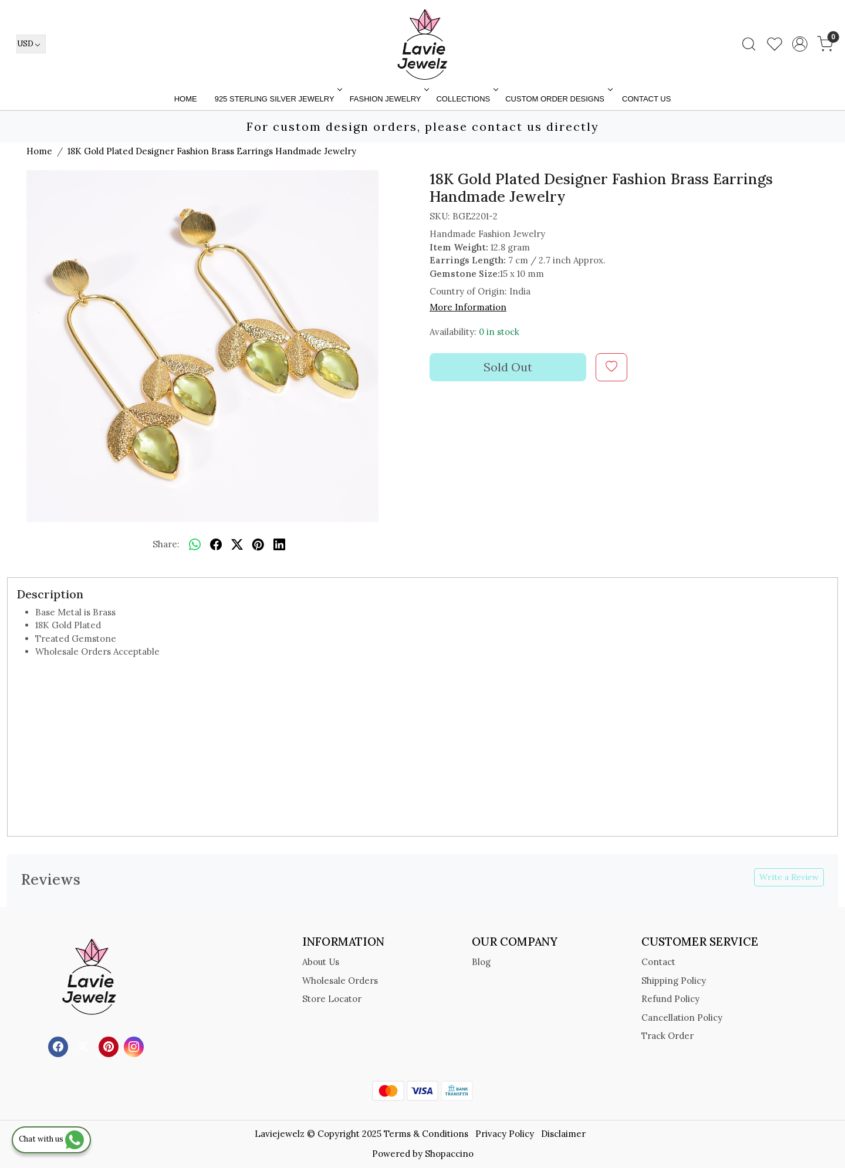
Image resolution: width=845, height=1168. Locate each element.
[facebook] (216, 544)
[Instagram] (135, 1045)
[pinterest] (258, 544)
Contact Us (646, 98)
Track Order (667, 1035)
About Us (320, 961)
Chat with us (51, 1139)
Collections (466, 98)
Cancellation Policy (681, 1017)
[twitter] (237, 544)
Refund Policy (670, 998)
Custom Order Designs (557, 98)
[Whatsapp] (194, 544)
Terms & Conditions (426, 1133)
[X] (84, 1045)
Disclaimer (563, 1133)
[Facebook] (59, 1045)
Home (185, 98)
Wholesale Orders (340, 980)
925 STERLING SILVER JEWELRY (277, 98)
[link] (749, 44)
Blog (481, 961)
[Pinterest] (110, 1045)
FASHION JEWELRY (388, 98)
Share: (166, 544)
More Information (468, 307)
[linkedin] (279, 544)
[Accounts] (799, 44)
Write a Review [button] (789, 877)
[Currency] (31, 44)
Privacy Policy (504, 1133)
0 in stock (499, 331)
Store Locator (331, 998)
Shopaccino (449, 1153)
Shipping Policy (673, 980)
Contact (658, 961)
